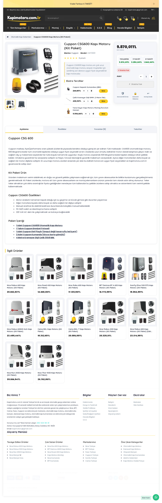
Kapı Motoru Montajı (55, 458)
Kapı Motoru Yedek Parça (133, 464)
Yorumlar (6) (100, 132)
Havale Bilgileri (124, 28)
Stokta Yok (135, 84)
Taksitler (138, 132)
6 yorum (82, 58)
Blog (108, 26)
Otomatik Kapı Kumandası (134, 458)
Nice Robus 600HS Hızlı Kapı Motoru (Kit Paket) (19, 333)
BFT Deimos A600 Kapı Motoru (59, 452)
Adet (119, 76)
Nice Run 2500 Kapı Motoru (20, 455)
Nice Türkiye (90, 449)
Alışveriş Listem (114, 417)
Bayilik (70, 28)
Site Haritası (138, 408)
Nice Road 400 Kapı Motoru (58, 455)
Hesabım (112, 408)
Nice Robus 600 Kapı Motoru (20, 449)
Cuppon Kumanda (32, 237)
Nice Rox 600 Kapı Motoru (57, 449)
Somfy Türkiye (91, 461)
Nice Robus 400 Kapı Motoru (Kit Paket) (108, 333)
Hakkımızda (86, 26)
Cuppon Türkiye (91, 458)
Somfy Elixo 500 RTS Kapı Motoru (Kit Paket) (141, 289)
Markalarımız (39, 28)
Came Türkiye (91, 464)
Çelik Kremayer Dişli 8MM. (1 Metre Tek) (90, 99)
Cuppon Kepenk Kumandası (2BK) (87, 87)
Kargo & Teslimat (90, 408)
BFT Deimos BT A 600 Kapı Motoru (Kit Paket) (110, 289)
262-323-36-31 (43, 426)
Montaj (56, 28)
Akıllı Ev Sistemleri (130, 461)
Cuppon (71, 53)
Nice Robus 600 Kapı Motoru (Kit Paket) (16, 289)
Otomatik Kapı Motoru (132, 449)
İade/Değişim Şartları (91, 417)
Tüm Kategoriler (18, 26)
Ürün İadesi (112, 411)
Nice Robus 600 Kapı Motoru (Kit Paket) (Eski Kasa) (140, 334)
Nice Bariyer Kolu (16, 461)
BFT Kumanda (53, 464)
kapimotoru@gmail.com (22, 432)
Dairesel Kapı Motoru (131, 452)
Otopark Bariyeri (130, 455)
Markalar (137, 405)
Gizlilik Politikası (89, 411)
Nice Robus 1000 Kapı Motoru (21, 452)
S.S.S (99, 28)
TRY (153, 10)
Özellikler (62, 132)
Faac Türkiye (90, 455)
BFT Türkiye (89, 452)
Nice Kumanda (53, 461)
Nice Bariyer (14, 458)
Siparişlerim (113, 414)
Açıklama (24, 132)
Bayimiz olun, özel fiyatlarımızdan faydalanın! (27, 10)
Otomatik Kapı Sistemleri (21, 37)
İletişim (140, 26)
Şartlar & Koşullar (90, 414)
